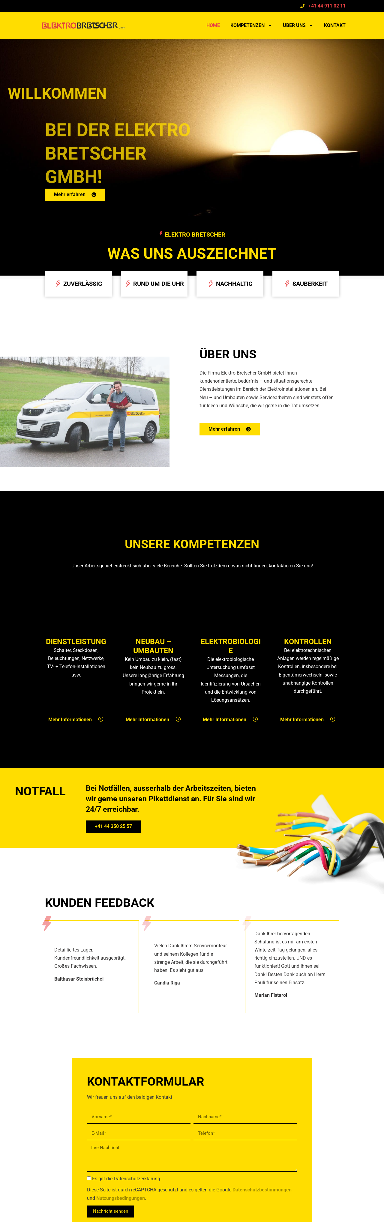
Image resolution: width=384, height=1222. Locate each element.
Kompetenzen (251, 25)
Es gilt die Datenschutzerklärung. (126, 1179)
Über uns (298, 25)
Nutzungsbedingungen (120, 1198)
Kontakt (335, 25)
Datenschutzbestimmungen (262, 1190)
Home (213, 25)
